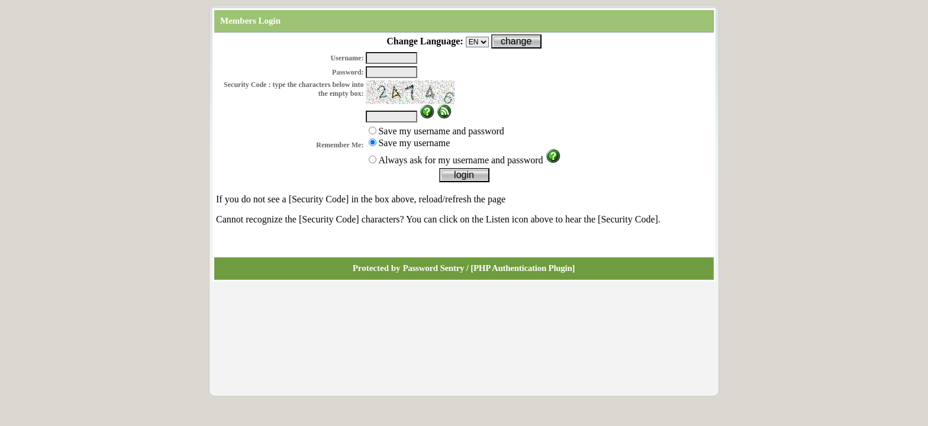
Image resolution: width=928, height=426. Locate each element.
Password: (347, 72)
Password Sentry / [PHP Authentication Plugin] (488, 268)
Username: (346, 58)
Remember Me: (339, 145)
